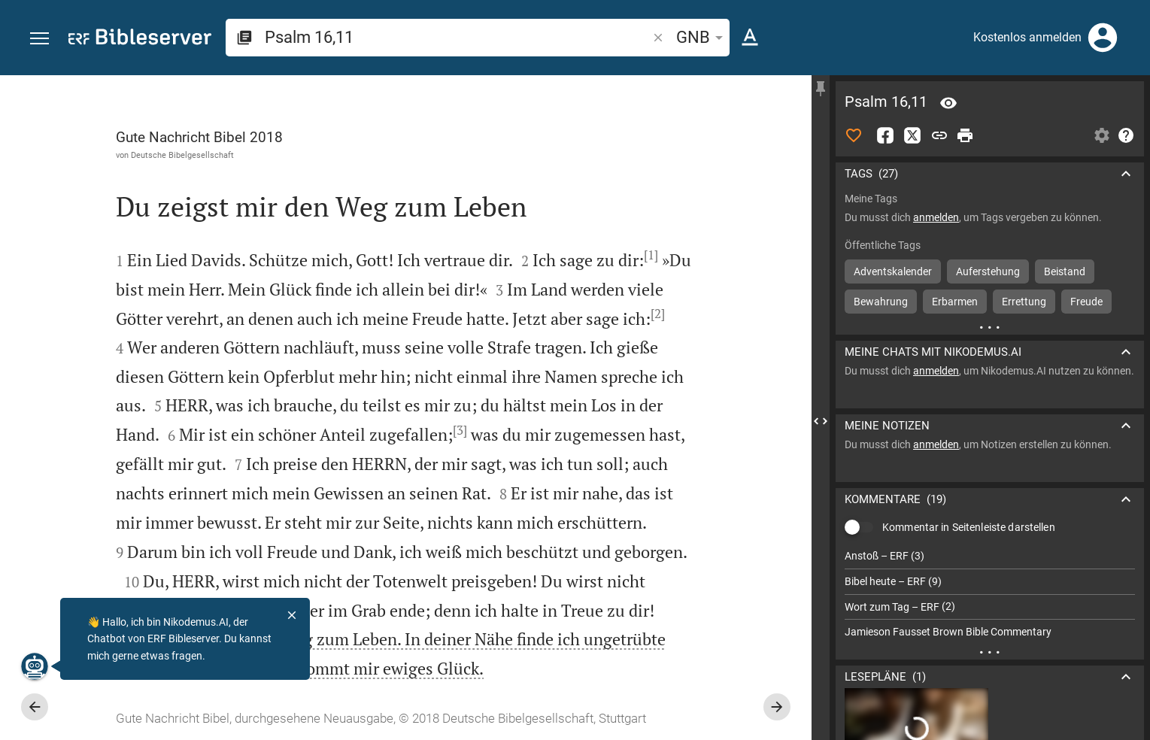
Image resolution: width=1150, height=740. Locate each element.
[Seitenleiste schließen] (821, 421)
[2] (658, 313)
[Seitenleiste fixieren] (821, 88)
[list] (990, 594)
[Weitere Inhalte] (990, 327)
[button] (39, 38)
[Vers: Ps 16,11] (948, 103)
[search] (457, 37)
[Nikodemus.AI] (34, 666)
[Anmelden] (1102, 37)
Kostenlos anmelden (1027, 37)
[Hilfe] (1126, 135)
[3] (460, 430)
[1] (651, 255)
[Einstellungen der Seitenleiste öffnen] (1102, 135)
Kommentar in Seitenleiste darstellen (968, 527)
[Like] (854, 135)
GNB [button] (702, 37)
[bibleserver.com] (139, 39)
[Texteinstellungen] (750, 37)
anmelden (936, 217)
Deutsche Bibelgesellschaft (182, 155)
